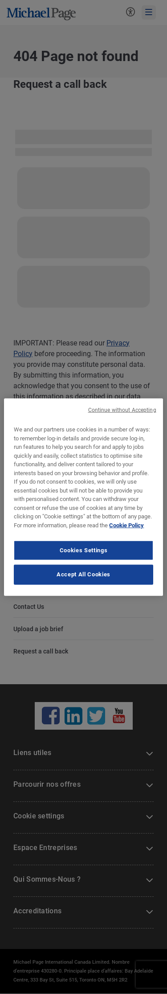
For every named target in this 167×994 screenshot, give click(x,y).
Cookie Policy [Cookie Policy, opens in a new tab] (126, 525)
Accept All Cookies (83, 574)
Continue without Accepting (122, 410)
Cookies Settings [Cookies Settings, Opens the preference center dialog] (83, 550)
